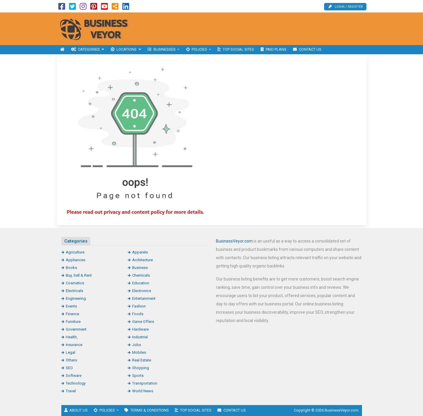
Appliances (75, 260)
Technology (76, 383)
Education (140, 283)
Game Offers (143, 321)
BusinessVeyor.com (234, 241)
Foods (137, 314)
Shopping (140, 368)
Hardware (140, 329)
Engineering (76, 298)
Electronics (141, 291)
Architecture (142, 260)
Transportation (144, 383)
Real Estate (141, 360)
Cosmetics (75, 283)
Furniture (73, 321)
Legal (70, 352)
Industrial (140, 337)
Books (71, 267)
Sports (138, 375)
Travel (71, 391)
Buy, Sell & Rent (79, 275)
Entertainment (144, 298)
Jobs (136, 344)
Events (71, 306)
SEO (69, 368)
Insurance (74, 344)
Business (140, 267)
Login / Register (346, 7)
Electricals (74, 291)
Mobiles (139, 352)
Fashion (139, 306)
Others (71, 360)
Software (73, 375)
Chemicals (141, 275)
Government (76, 329)
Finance (72, 314)
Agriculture (75, 252)
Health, (72, 337)
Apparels (140, 252)
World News (142, 391)
